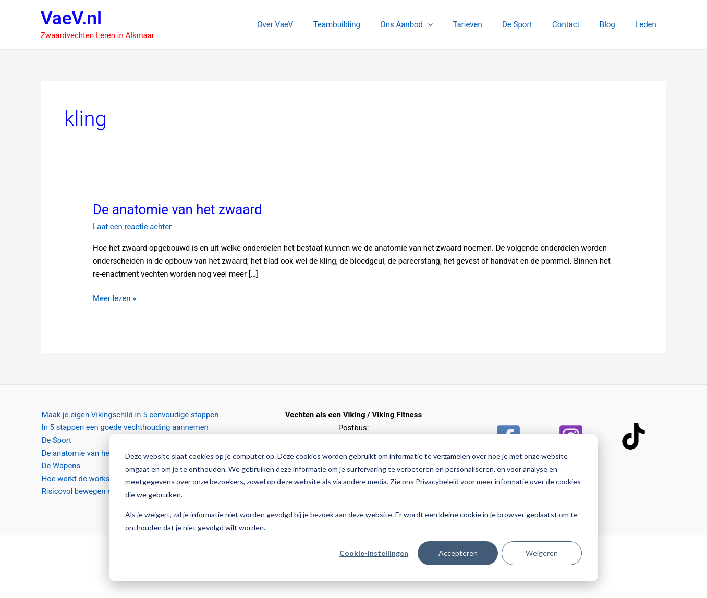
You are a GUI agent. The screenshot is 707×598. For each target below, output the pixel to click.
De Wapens (60, 466)
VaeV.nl (71, 18)
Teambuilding (365, 24)
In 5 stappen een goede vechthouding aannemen (125, 427)
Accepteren (458, 553)
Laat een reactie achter (132, 226)
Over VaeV (308, 24)
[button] (452, 24)
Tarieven (487, 24)
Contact (576, 24)
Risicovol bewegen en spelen (91, 491)
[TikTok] (633, 436)
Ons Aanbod (430, 24)
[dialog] (353, 507)
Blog (613, 24)
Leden (648, 24)
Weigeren (542, 553)
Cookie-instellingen (373, 553)
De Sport (532, 24)
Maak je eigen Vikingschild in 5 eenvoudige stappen (130, 414)
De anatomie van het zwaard (178, 209)
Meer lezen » (115, 297)
